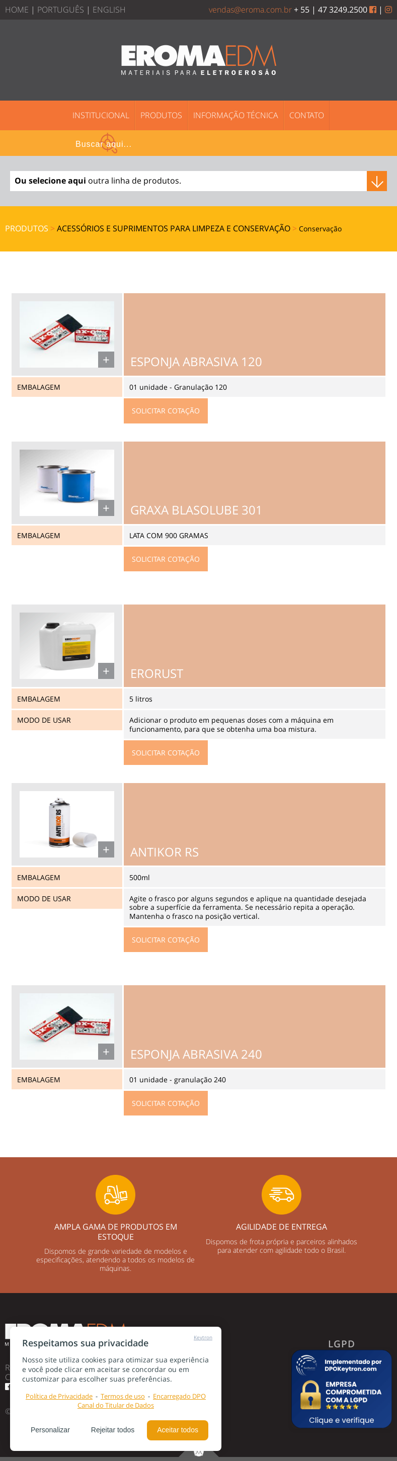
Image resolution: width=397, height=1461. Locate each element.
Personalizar (50, 1430)
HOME (17, 9)
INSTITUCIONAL (100, 115)
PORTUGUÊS (60, 9)
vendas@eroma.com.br (250, 9)
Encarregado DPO (179, 1396)
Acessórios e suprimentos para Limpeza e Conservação (174, 228)
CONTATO (306, 115)
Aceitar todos (177, 1430)
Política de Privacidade (59, 1396)
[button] (341, 1389)
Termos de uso (123, 1396)
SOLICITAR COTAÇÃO (166, 410)
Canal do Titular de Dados (115, 1405)
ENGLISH (109, 9)
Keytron (203, 1337)
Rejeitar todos (112, 1430)
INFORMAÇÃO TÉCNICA (235, 115)
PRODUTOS (161, 115)
